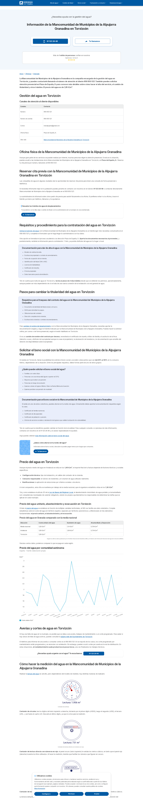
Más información (39, 788)
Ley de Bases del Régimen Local (61, 492)
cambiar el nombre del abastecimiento (37, 326)
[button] (23, 35)
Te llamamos (92, 41)
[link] (71, 60)
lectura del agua (33, 674)
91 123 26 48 (50, 41)
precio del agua (32, 508)
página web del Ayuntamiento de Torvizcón (76, 637)
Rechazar (71, 794)
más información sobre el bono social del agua (52, 436)
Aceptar (96, 794)
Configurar (46, 794)
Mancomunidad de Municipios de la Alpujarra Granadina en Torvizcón (66, 140)
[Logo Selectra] (26, 3)
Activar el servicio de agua (29, 231)
